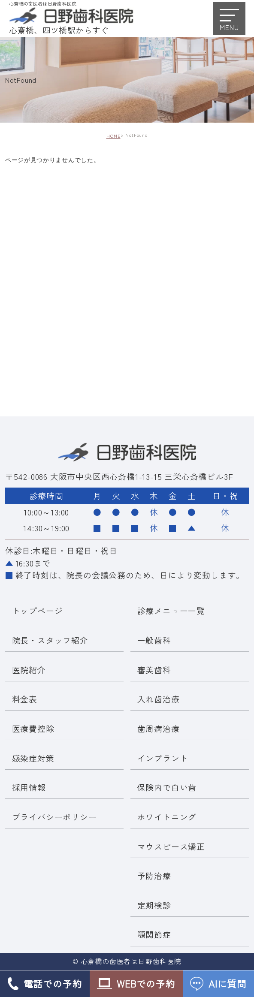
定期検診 (154, 905)
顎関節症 (154, 934)
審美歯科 (154, 669)
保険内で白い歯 (167, 787)
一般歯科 (154, 640)
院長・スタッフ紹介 (50, 640)
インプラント (162, 758)
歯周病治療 (158, 728)
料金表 (24, 699)
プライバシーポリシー (54, 816)
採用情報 (29, 787)
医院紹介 (29, 669)
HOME (113, 136)
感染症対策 (33, 758)
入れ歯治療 (158, 699)
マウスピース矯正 (171, 846)
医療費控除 (33, 728)
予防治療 (154, 875)
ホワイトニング (167, 816)
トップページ (37, 611)
